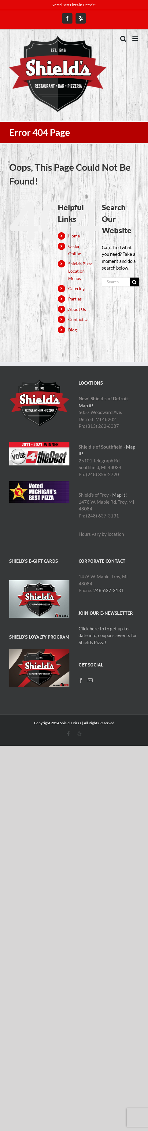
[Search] (134, 282)
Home (74, 235)
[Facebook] (81, 680)
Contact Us (78, 319)
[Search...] (116, 282)
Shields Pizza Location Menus (80, 271)
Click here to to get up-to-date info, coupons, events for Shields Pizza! (108, 635)
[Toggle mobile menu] (135, 38)
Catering (76, 288)
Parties (75, 298)
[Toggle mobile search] (123, 38)
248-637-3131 (108, 590)
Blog (72, 329)
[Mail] (90, 680)
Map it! (86, 405)
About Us (77, 309)
